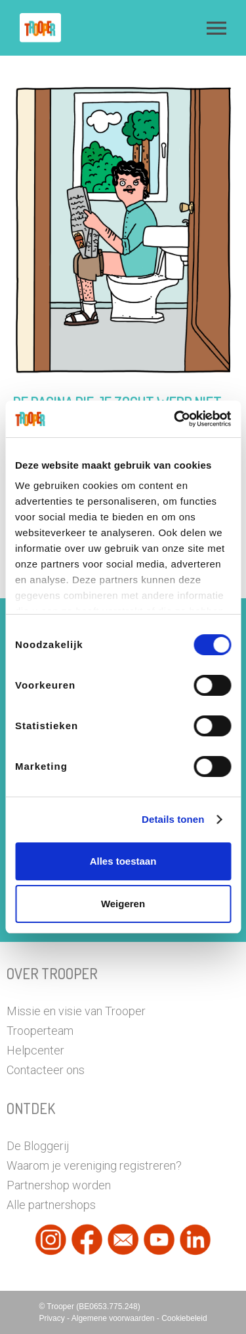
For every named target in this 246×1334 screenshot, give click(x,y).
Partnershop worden (59, 1185)
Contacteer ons (46, 1070)
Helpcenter (35, 1050)
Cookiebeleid (184, 1318)
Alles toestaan (123, 861)
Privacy (53, 1318)
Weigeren (123, 903)
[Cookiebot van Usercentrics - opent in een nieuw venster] (175, 418)
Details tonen (173, 819)
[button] (216, 28)
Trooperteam (40, 1030)
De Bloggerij (38, 1146)
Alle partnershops (51, 1205)
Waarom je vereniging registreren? (94, 1165)
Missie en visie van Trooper (76, 1011)
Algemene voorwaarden (114, 1318)
